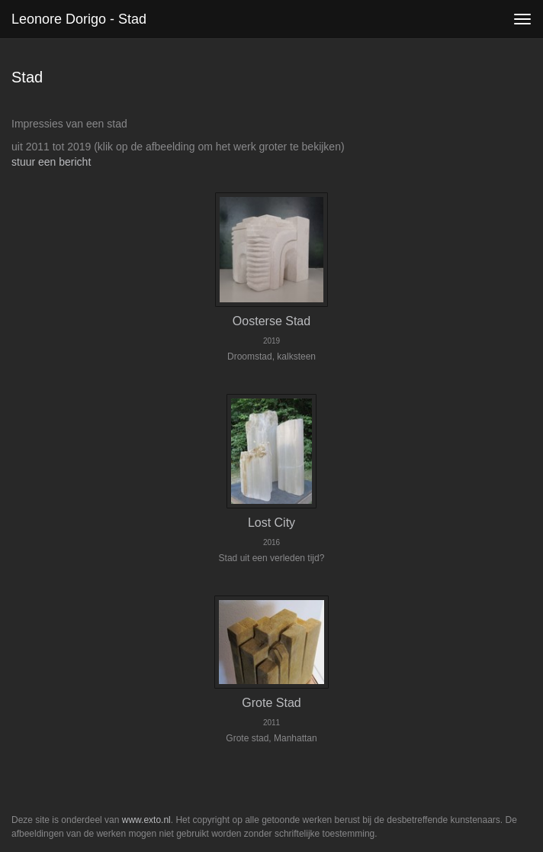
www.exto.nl (146, 820)
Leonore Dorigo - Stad (78, 19)
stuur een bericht (51, 162)
